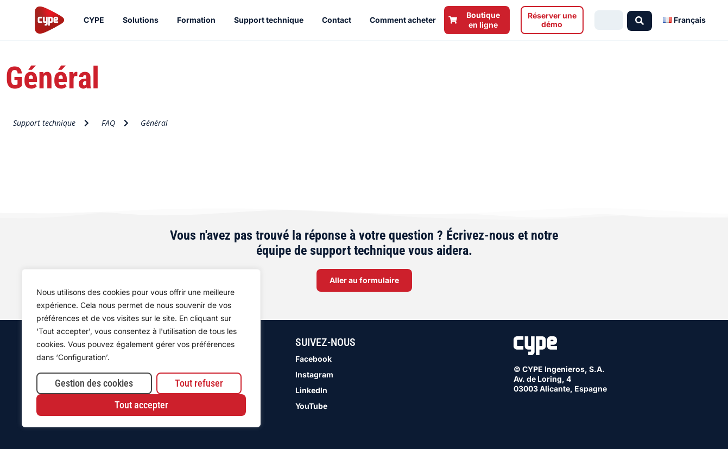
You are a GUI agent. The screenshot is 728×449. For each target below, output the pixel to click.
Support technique (271, 20)
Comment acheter (405, 20)
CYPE (97, 20)
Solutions (143, 20)
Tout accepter (141, 404)
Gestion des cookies (94, 383)
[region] (141, 348)
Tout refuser (199, 383)
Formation (199, 20)
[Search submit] (639, 20)
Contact (339, 20)
